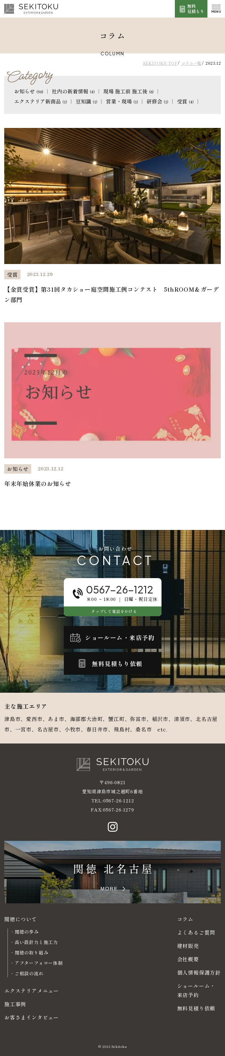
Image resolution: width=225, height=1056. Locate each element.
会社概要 (188, 959)
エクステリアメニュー (31, 990)
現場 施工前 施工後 (128, 91)
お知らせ (28, 91)
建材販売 (188, 946)
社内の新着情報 (73, 91)
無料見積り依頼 (196, 1008)
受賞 (185, 101)
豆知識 (86, 101)
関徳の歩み (27, 931)
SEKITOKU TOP (160, 63)
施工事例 (15, 1004)
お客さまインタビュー (31, 1017)
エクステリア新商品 (40, 101)
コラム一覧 (191, 63)
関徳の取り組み (32, 952)
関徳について (20, 919)
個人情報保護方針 (199, 972)
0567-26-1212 (118, 800)
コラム (185, 919)
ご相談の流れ (29, 973)
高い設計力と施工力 (36, 942)
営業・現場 (122, 101)
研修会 (157, 101)
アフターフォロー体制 (39, 963)
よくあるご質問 (196, 932)
